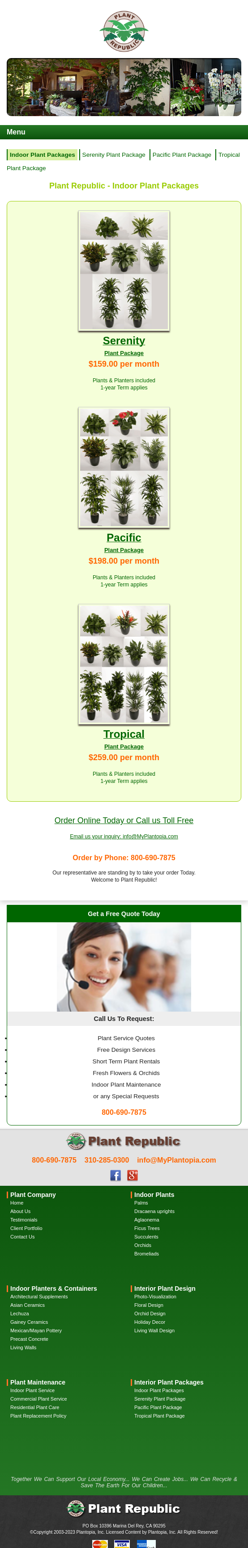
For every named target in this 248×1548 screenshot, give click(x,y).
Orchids (142, 1245)
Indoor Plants (154, 1194)
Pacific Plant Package (182, 154)
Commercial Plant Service (38, 1399)
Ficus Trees (147, 1228)
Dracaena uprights (154, 1211)
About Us (20, 1211)
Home (16, 1202)
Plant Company (33, 1194)
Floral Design (148, 1305)
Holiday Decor (149, 1322)
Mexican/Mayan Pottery (36, 1330)
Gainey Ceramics (29, 1322)
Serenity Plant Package (113, 154)
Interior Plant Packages (169, 1382)
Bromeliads (146, 1253)
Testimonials (24, 1219)
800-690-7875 (54, 1160)
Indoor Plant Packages (159, 1390)
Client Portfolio (26, 1228)
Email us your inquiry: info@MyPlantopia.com (124, 836)
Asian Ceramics (27, 1305)
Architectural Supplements (39, 1296)
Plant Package (124, 353)
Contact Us (22, 1236)
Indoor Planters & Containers (53, 1288)
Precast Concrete (29, 1339)
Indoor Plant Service (32, 1390)
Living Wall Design (154, 1330)
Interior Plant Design (165, 1288)
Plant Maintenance (37, 1382)
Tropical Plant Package (159, 1415)
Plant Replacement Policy (38, 1415)
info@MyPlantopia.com (176, 1160)
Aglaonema (146, 1219)
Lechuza (19, 1313)
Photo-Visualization (155, 1296)
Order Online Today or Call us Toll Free (124, 820)
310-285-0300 (107, 1160)
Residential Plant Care (34, 1407)
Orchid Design (150, 1313)
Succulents (146, 1236)
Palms (141, 1202)
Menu (16, 132)
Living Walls (23, 1347)
